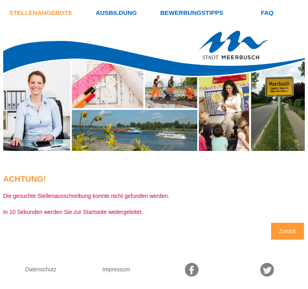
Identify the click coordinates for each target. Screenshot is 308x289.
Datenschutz (41, 269)
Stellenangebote (40, 12)
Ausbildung (116, 12)
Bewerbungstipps (191, 12)
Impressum (116, 269)
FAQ (267, 12)
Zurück (287, 231)
